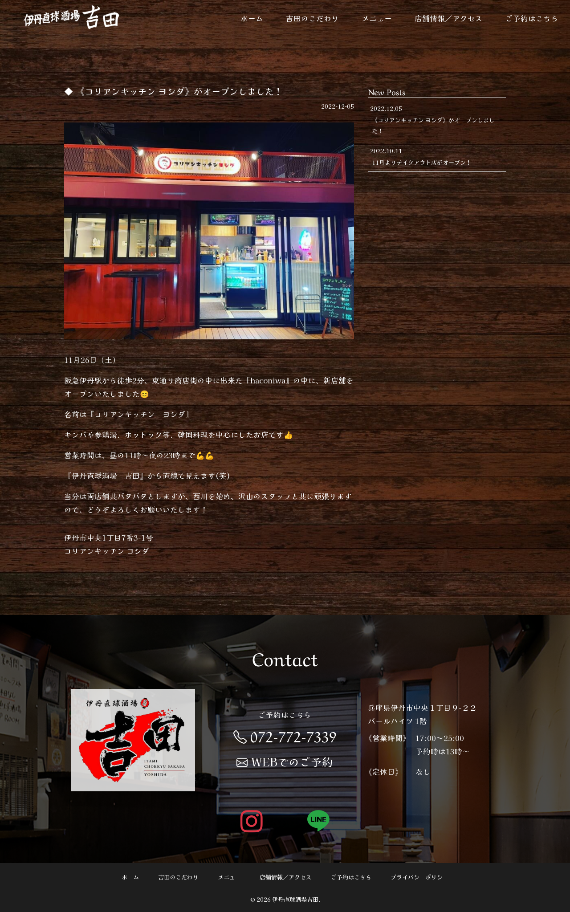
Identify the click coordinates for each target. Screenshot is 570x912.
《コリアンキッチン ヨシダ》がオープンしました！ (433, 125)
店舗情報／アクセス (449, 18)
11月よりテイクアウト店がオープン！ (422, 162)
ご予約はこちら (531, 18)
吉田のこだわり (312, 18)
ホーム (251, 18)
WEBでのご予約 (284, 761)
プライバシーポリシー (419, 877)
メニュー (377, 18)
